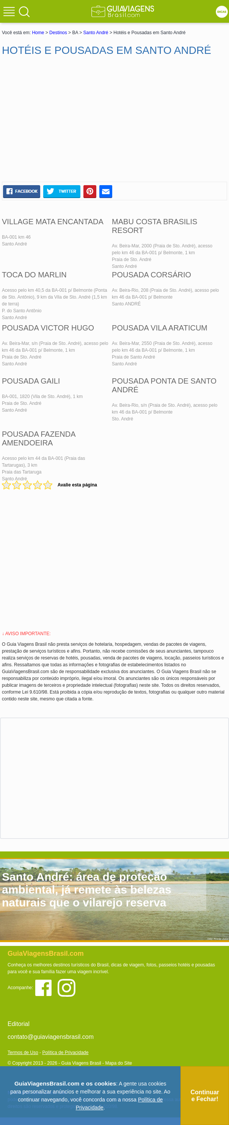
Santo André (95, 32)
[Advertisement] (114, 119)
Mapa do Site (118, 1063)
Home (38, 32)
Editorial (19, 1024)
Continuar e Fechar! (204, 1095)
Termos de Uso (23, 1052)
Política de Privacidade (65, 1052)
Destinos (58, 32)
